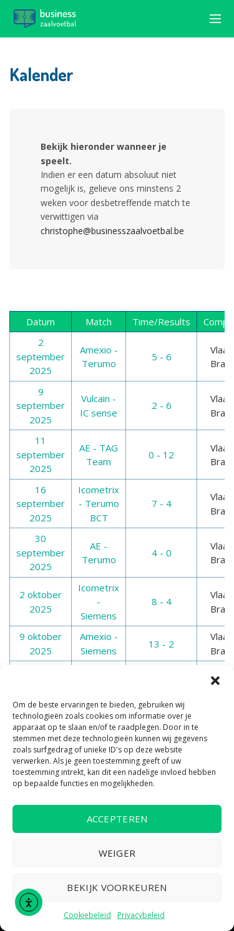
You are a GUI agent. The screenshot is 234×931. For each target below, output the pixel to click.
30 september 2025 (40, 552)
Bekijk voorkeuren (117, 887)
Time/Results (161, 321)
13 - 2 (161, 644)
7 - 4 (162, 503)
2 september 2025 (40, 356)
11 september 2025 (40, 454)
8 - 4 (162, 601)
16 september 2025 (40, 503)
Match (98, 321)
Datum (40, 321)
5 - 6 (162, 356)
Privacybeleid (141, 915)
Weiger (117, 853)
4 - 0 (162, 552)
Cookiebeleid (87, 915)
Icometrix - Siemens (98, 601)
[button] (215, 680)
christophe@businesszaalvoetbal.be (112, 231)
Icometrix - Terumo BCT (98, 503)
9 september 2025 (40, 405)
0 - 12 (161, 454)
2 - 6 (162, 405)
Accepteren (117, 818)
